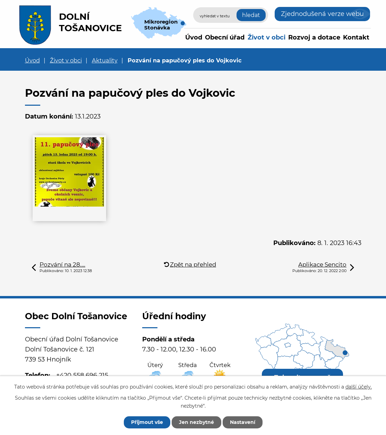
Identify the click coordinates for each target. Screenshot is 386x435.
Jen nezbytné (196, 422)
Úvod (193, 37)
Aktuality (105, 60)
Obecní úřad (225, 37)
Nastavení (242, 422)
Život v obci (266, 37)
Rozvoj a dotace (314, 37)
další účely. (358, 387)
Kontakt (356, 37)
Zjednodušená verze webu (322, 14)
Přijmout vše (147, 422)
